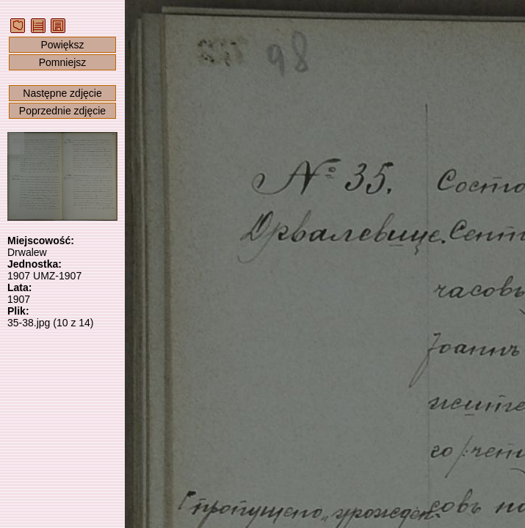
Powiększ (62, 45)
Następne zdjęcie (62, 93)
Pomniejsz (63, 62)
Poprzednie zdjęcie (62, 111)
